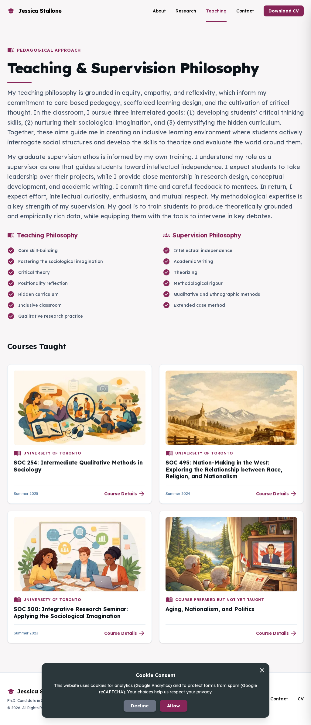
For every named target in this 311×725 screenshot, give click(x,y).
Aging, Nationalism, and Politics (210, 610)
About (159, 11)
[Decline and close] (262, 671)
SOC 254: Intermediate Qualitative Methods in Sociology (78, 468)
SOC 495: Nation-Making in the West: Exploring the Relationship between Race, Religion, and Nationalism (224, 471)
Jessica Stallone (35, 691)
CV (301, 699)
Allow (173, 706)
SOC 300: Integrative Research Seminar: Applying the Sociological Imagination (71, 614)
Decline (140, 706)
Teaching (216, 11)
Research (186, 11)
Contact (245, 11)
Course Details (124, 495)
